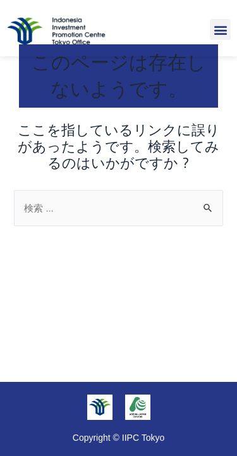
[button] (220, 29)
